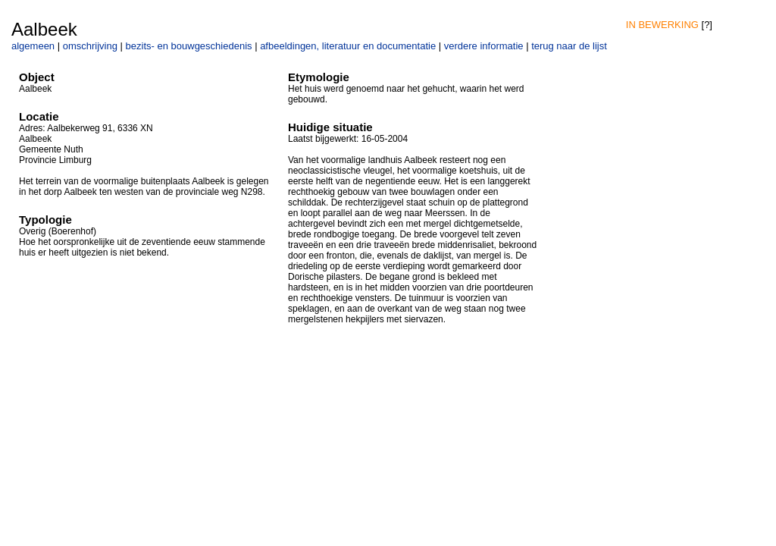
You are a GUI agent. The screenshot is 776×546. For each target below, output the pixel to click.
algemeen (33, 46)
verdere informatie (484, 46)
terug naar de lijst (569, 46)
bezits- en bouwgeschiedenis (189, 46)
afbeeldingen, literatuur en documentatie (348, 46)
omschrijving (90, 46)
